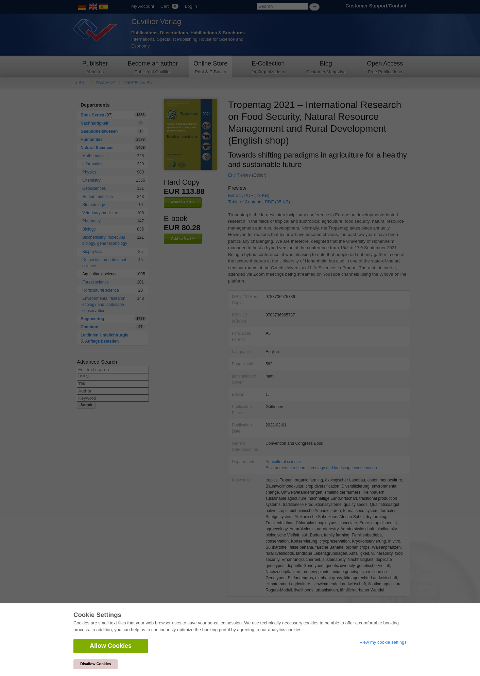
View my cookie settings (383, 642)
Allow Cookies (111, 645)
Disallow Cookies (95, 664)
